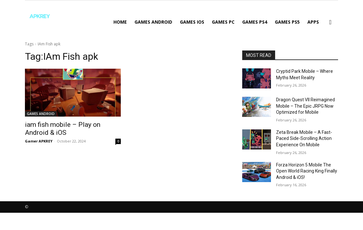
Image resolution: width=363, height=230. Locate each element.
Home (120, 22)
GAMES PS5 (287, 22)
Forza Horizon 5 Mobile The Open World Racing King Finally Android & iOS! (306, 171)
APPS (313, 22)
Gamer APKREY (38, 141)
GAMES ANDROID (153, 22)
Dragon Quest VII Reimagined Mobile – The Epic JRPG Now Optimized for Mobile (305, 106)
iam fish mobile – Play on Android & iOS (62, 128)
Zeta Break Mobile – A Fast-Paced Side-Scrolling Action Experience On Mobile (304, 138)
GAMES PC (223, 22)
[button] (330, 22)
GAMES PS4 (254, 22)
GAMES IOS (192, 22)
